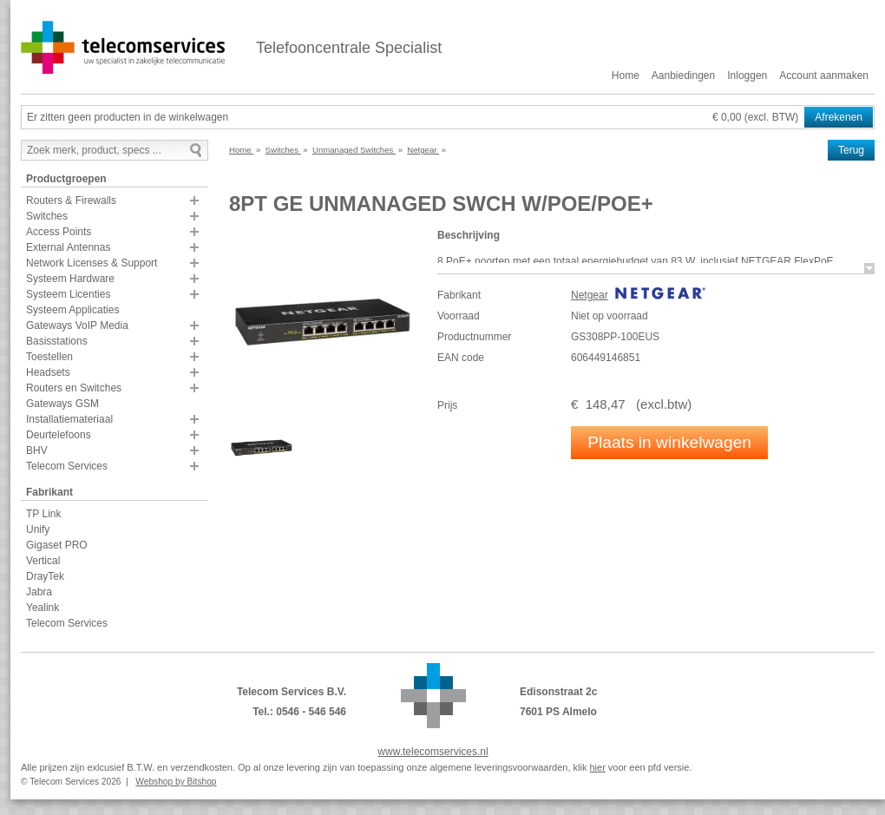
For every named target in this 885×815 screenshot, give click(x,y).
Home (625, 75)
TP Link (43, 514)
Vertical (43, 561)
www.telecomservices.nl (432, 752)
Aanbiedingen (683, 75)
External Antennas (68, 247)
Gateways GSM (62, 404)
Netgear (589, 295)
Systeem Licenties (68, 294)
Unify (37, 529)
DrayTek (45, 576)
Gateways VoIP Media (77, 325)
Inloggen (747, 75)
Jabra (39, 592)
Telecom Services (67, 466)
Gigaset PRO (57, 545)
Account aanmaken (824, 75)
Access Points (58, 232)
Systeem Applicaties (72, 310)
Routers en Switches (73, 388)
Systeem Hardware (70, 279)
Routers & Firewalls (71, 200)
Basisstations (57, 341)
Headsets (48, 372)
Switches (47, 216)
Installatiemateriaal (69, 419)
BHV (37, 450)
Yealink (42, 607)
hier (597, 767)
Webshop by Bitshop (175, 781)
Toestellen (49, 357)
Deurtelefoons (58, 435)
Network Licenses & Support (91, 263)
